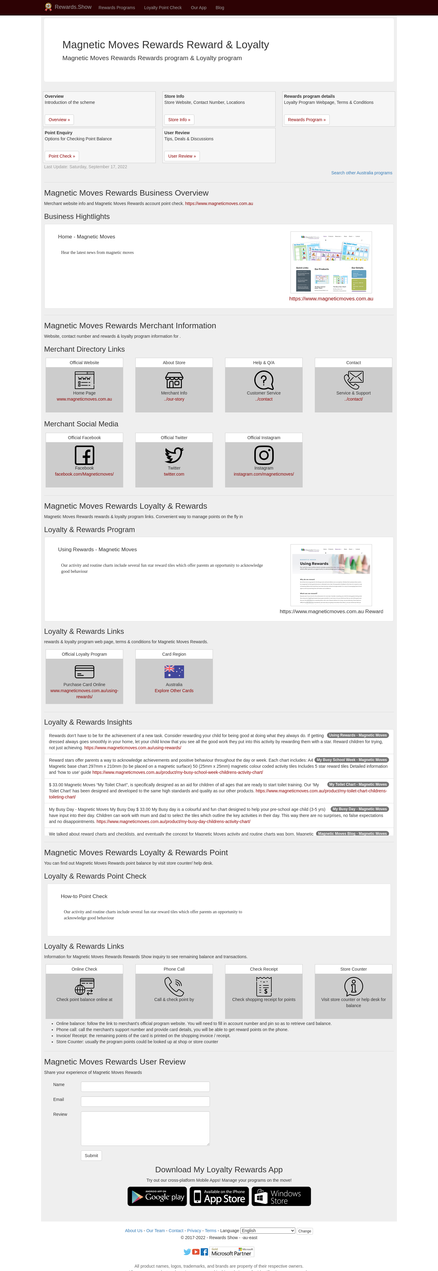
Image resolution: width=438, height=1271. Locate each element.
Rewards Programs (117, 7)
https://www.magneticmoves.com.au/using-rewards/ (132, 747)
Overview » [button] (59, 119)
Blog (220, 7)
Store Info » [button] (179, 119)
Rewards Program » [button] (307, 119)
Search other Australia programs (361, 172)
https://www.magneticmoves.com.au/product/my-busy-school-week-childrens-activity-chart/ (177, 772)
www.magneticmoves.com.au (84, 399)
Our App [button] (199, 7)
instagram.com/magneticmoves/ (264, 474)
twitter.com (174, 474)
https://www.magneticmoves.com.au (219, 203)
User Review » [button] (182, 156)
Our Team (155, 1230)
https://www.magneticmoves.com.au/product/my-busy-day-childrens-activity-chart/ (173, 821)
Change (304, 1231)
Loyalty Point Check (163, 7)
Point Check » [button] (62, 156)
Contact (176, 1230)
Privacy (194, 1230)
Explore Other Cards (174, 690)
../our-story (174, 399)
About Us (134, 1230)
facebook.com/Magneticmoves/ (84, 474)
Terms (210, 1230)
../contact (264, 399)
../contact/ (353, 399)
